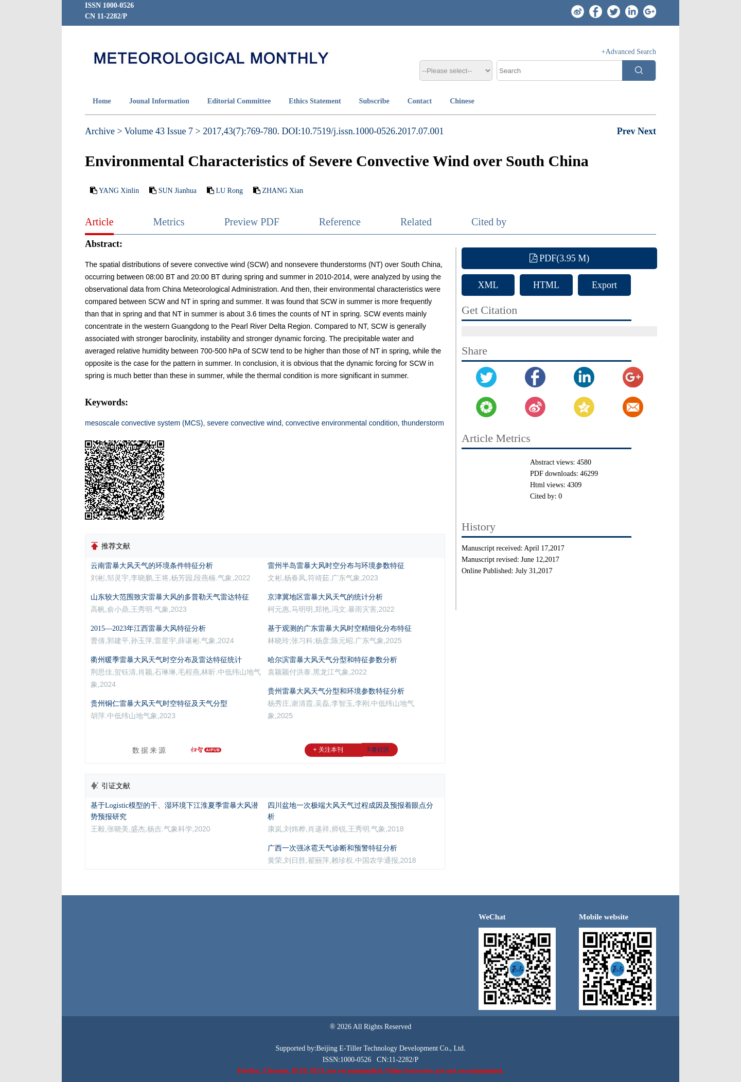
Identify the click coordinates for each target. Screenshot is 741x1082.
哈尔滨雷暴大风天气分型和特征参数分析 (332, 660)
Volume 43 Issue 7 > (163, 131)
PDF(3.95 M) (560, 258)
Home (102, 101)
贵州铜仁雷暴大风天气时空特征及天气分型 (159, 703)
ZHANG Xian (282, 190)
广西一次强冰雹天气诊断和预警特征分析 (332, 848)
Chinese (462, 101)
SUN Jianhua (177, 190)
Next (647, 131)
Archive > (103, 131)
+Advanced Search (629, 52)
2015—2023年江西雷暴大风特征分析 (148, 628)
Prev (627, 131)
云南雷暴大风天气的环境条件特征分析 (152, 566)
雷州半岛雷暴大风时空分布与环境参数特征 (336, 566)
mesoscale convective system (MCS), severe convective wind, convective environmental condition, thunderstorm (264, 423)
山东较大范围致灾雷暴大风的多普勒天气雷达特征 (170, 597)
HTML (546, 285)
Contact (420, 101)
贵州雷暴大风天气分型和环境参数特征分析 (336, 691)
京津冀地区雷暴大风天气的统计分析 (325, 597)
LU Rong (229, 190)
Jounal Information (159, 101)
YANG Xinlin (119, 190)
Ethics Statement (315, 101)
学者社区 (377, 749)
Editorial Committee (239, 101)
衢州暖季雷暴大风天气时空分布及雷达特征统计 (166, 660)
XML (488, 285)
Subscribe (374, 101)
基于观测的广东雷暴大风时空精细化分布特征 (340, 628)
